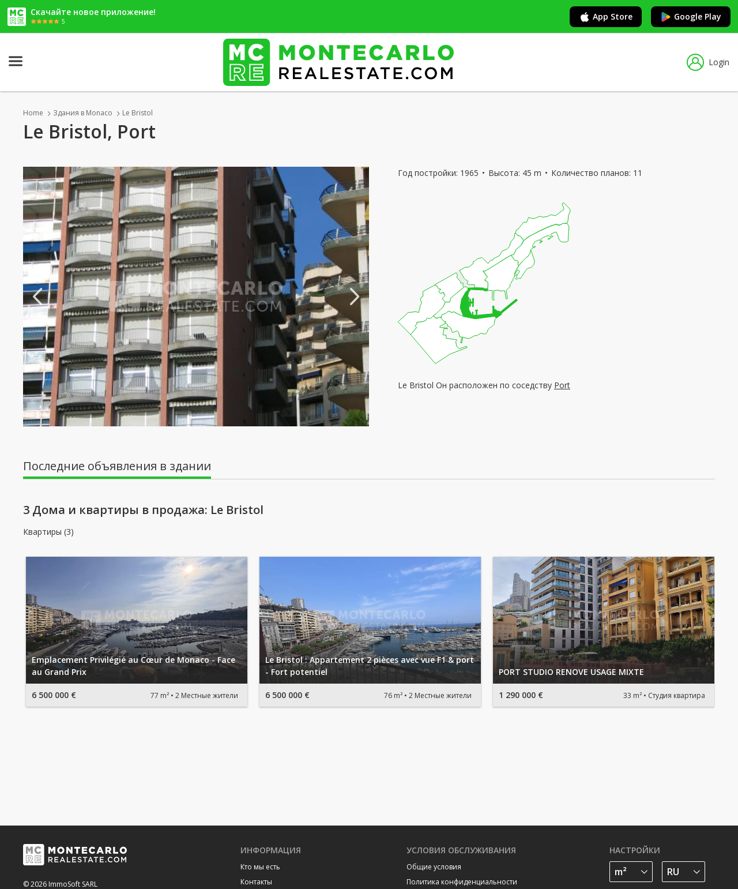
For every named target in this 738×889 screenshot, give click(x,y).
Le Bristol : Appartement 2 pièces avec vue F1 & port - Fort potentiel (369, 665)
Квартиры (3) (48, 532)
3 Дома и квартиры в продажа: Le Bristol (143, 509)
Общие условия (433, 867)
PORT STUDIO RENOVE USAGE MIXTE (571, 671)
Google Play (690, 16)
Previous (37, 296)
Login (708, 62)
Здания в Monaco (82, 113)
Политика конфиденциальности (461, 882)
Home (33, 113)
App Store (605, 16)
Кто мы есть (260, 867)
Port (562, 385)
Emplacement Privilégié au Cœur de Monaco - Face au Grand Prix (133, 665)
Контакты (256, 882)
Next (354, 296)
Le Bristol (137, 113)
